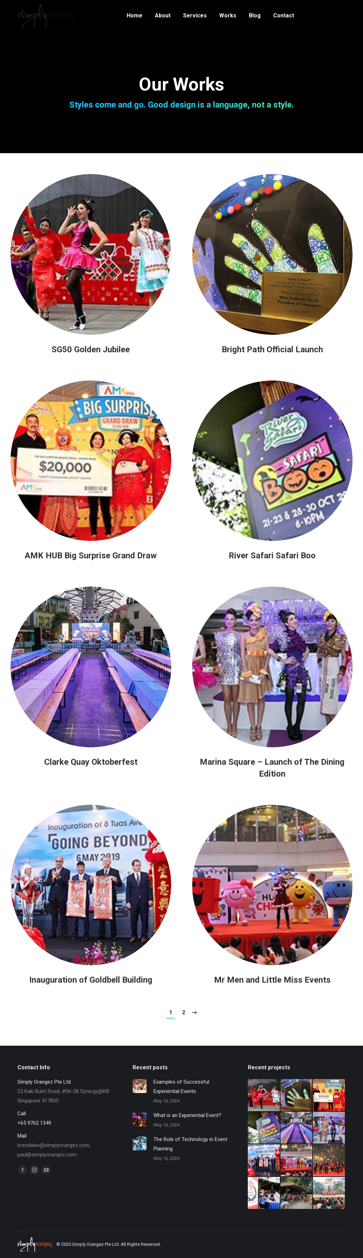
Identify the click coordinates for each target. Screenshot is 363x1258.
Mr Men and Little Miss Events (272, 980)
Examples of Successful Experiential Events (181, 1086)
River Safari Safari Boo (272, 555)
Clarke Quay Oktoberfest (90, 762)
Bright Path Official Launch (272, 349)
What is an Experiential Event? (187, 1115)
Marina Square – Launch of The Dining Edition (272, 768)
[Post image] (90, 254)
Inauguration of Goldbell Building (90, 980)
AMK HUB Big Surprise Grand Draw (91, 555)
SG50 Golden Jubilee (91, 349)
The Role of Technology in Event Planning (190, 1144)
